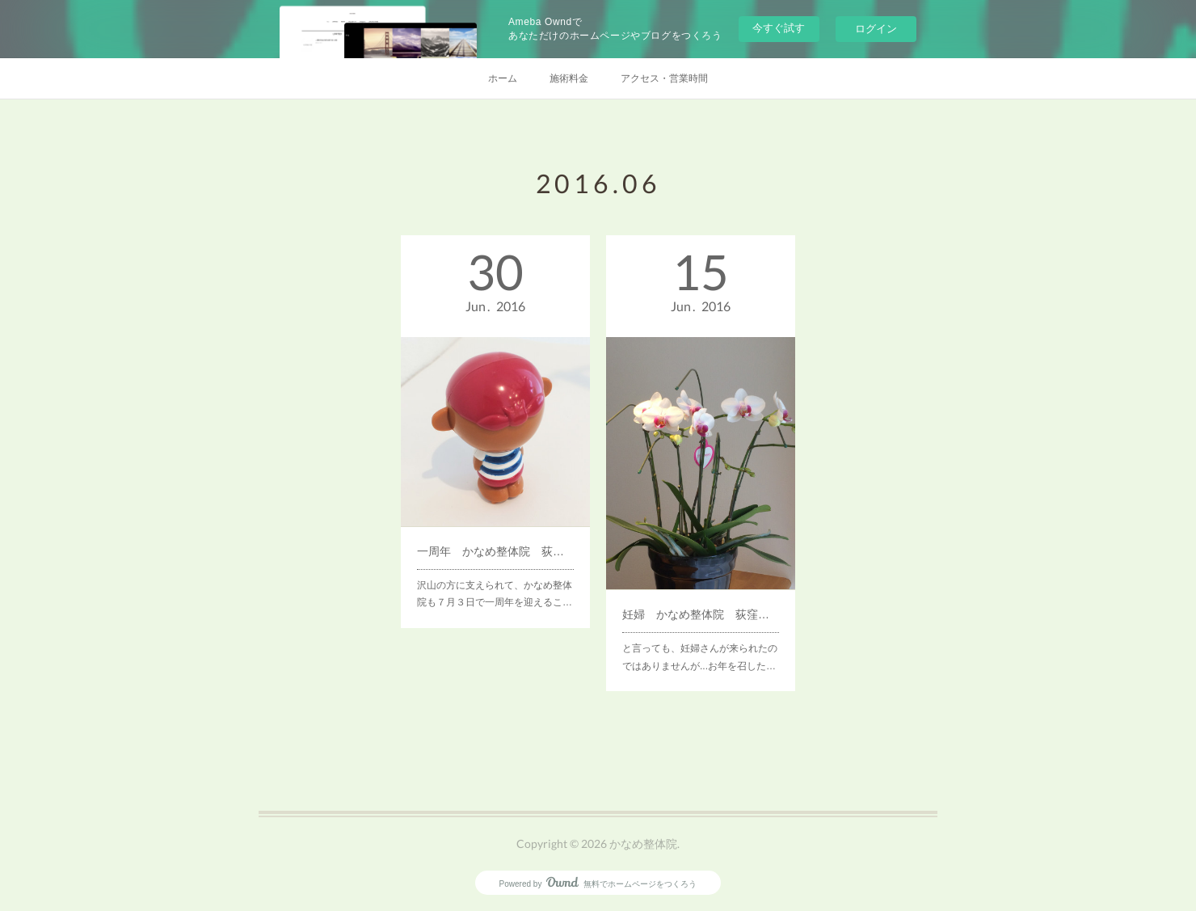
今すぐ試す (778, 28)
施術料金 (569, 78)
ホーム (502, 78)
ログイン (876, 29)
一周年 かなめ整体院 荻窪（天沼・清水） (495, 532)
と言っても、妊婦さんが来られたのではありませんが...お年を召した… (699, 627)
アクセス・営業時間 (664, 78)
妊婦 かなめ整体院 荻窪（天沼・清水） (700, 591)
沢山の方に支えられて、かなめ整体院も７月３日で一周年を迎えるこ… (494, 568)
